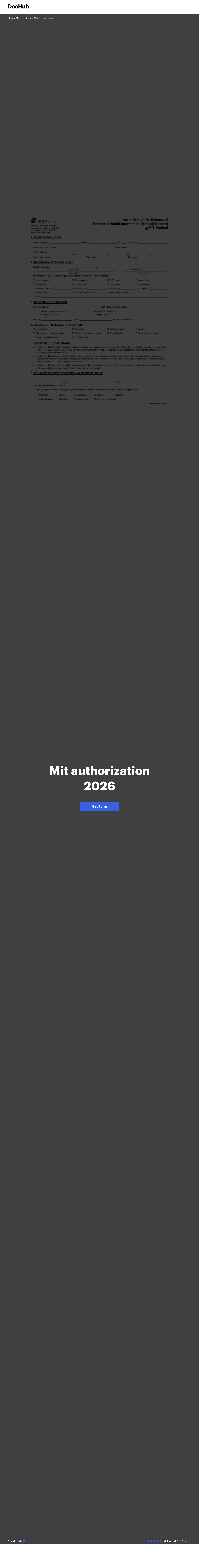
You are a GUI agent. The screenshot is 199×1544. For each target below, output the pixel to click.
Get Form (99, 806)
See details (15, 1541)
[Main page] (18, 7)
